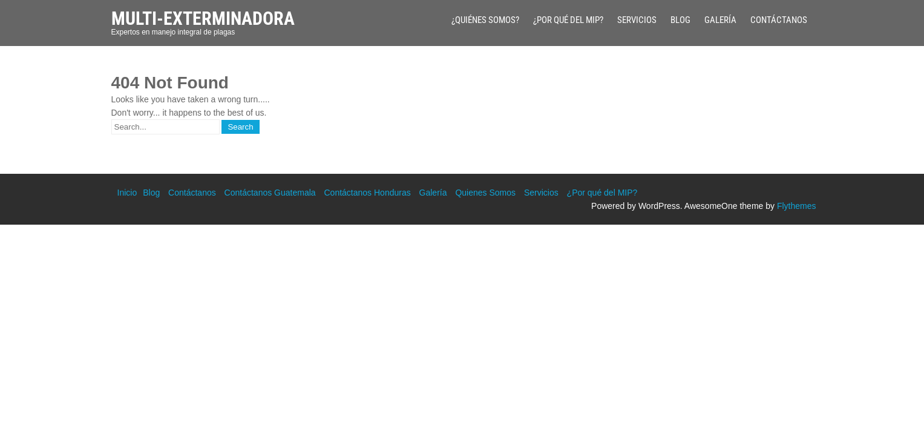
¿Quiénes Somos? (485, 20)
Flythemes (796, 206)
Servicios (637, 20)
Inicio (127, 192)
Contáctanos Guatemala (270, 192)
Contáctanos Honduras (367, 192)
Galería (720, 20)
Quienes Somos (485, 192)
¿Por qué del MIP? (568, 20)
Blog (680, 20)
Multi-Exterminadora (203, 18)
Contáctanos (778, 20)
